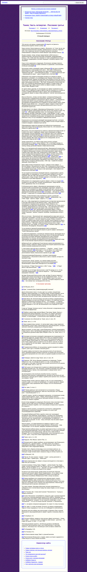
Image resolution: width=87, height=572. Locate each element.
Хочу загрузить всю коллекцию (34, 564)
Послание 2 (32, 28)
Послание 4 (54, 28)
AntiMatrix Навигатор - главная (34, 562)
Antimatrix (4, 2)
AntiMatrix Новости (30, 560)
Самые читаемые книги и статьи (34, 548)
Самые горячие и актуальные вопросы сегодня (38, 550)
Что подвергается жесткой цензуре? (35, 554)
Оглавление (43, 28)
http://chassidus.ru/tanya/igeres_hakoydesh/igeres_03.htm (46, 30)
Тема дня (28, 552)
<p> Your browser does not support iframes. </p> (44, 13)
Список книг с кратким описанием (34, 558)
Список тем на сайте (31, 556)
